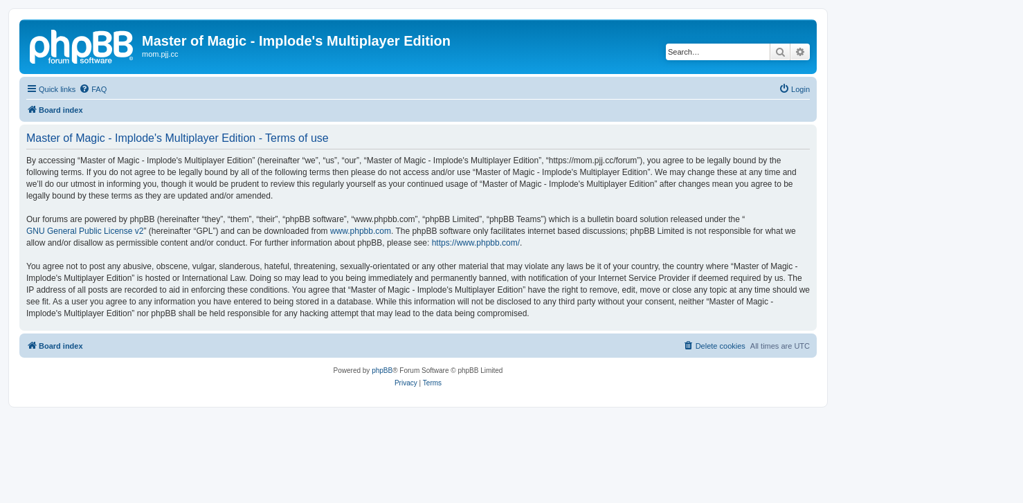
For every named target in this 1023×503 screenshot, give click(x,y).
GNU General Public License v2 (84, 231)
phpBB (382, 370)
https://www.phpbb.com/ (476, 243)
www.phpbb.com (360, 231)
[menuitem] (93, 89)
